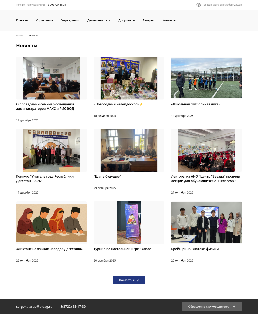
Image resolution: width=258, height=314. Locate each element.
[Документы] (126, 20)
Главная (20, 35)
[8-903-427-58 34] (41, 4)
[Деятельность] (98, 20)
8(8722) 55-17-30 (73, 306)
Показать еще (129, 280)
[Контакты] (169, 20)
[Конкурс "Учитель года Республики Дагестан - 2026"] (51, 162)
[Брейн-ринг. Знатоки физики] (206, 232)
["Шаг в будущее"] (129, 159)
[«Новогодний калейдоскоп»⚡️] (129, 87)
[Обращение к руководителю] (212, 306)
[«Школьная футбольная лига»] (206, 87)
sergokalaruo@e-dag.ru (34, 306)
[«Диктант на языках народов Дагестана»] (51, 232)
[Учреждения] (70, 20)
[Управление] (44, 20)
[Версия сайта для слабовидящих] (219, 4)
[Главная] (22, 20)
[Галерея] (148, 20)
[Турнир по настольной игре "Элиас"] (129, 232)
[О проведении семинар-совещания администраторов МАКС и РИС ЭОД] (51, 89)
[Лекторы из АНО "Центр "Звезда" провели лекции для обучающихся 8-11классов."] (206, 162)
